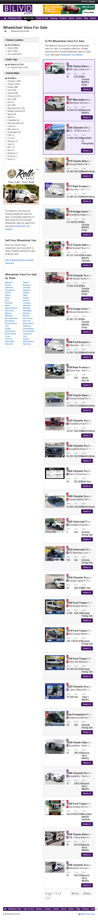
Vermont (8, 339)
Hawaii (7, 295)
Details (87, 89)
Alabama (9, 282)
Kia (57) (11, 102)
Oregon (8, 329)
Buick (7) (11, 117)
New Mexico (10, 321)
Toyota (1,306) (14, 84)
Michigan (26, 308)
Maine (7, 305)
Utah (25, 336)
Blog (86, 18)
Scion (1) (11, 159)
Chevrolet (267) (14, 96)
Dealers (79, 18)
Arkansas (27, 285)
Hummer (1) (13, 141)
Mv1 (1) (11, 150)
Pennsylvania (28, 329)
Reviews (39, 908)
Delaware (27, 290)
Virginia (26, 339)
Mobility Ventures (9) (16, 111)
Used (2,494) (13, 48)
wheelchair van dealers (71, 54)
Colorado (26, 288)
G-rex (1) (11, 138)
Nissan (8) (12, 114)
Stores (63, 908)
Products (63, 18)
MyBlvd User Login (86, 914)
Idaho (25, 295)
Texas (7, 336)
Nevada (26, 316)
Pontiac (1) (12, 156)
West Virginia (28, 341)
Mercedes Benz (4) (15, 123)
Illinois (7, 298)
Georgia (26, 293)
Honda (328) (13, 93)
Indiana (26, 298)
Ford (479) (12, 90)
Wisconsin (9, 344)
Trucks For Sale (42, 18)
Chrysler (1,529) (14, 81)
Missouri (8, 313)
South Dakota (10, 334)
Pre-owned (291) (15, 54)
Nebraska (9, 316)
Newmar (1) (12, 153)
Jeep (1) (11, 144)
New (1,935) (13, 51)
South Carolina (29, 331)
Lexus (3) (11, 126)
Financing (53, 18)
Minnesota (9, 311)
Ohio (7, 326)
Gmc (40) (11, 105)
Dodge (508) (13, 87)
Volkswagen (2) (14, 132)
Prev (75, 893)
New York (27, 321)
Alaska (25, 282)
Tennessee (27, 334)
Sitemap (85, 908)
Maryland (26, 305)
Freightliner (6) (14, 120)
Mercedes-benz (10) (16, 108)
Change (92, 2)
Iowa (7, 300)
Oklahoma (27, 326)
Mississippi (27, 311)
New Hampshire (11, 318)
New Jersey (27, 318)
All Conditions (14, 45)
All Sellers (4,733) (16, 64)
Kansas (26, 300)
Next (86, 893)
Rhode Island (10, 331)
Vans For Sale (28, 18)
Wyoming (26, 344)
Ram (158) (12, 99)
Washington (10, 341)
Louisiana (27, 303)
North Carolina (11, 323)
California (9, 288)
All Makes (12, 78)
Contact (93, 18)
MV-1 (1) (11, 147)
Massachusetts (11, 308)
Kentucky (9, 303)
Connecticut (10, 290)
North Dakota (28, 323)
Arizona (8, 285)
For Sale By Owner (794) (18, 67)
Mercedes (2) (13, 129)
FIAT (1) (11, 135)
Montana (26, 313)
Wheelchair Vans (14, 18)
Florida (7, 293)
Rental (71, 18)
